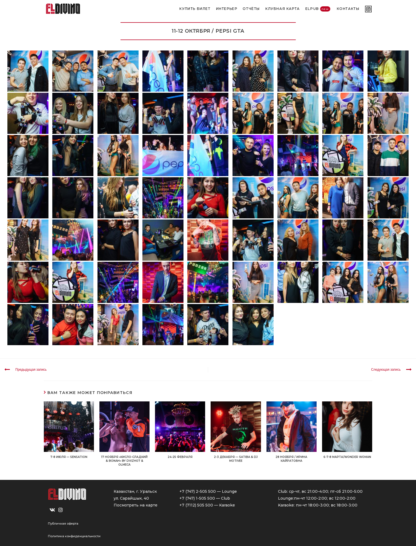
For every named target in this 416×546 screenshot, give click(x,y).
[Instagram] (60, 510)
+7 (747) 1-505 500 (197, 498)
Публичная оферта (63, 523)
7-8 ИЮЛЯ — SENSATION (68, 457)
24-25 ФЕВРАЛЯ (180, 457)
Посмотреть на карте (135, 505)
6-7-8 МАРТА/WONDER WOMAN (347, 457)
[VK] (52, 510)
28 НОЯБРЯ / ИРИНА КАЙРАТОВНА (291, 459)
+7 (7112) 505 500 (196, 505)
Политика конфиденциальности (74, 536)
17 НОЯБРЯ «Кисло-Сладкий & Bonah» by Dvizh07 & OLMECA (124, 460)
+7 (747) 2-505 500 (197, 491)
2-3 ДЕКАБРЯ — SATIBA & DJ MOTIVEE (236, 459)
